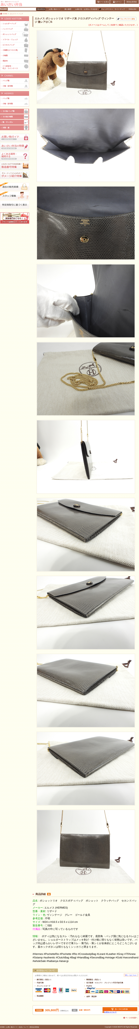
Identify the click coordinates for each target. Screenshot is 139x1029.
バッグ (20, 14)
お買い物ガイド (11, 1027)
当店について (23, 1027)
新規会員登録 (34, 1027)
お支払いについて (110, 1012)
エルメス (13, 14)
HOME (5, 14)
